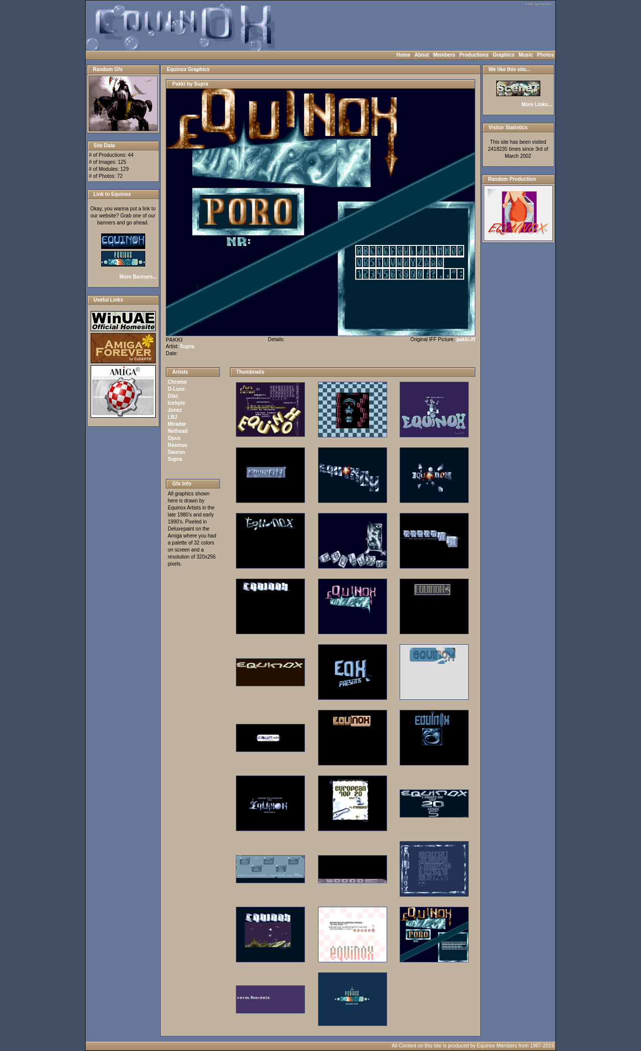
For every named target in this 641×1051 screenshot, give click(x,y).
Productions (473, 55)
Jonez (175, 410)
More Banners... (138, 277)
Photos (545, 55)
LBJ (172, 417)
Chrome (177, 382)
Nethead (177, 431)
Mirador (177, 424)
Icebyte (176, 403)
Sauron (176, 452)
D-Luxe (176, 389)
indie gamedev (538, 4)
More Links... (536, 104)
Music (526, 55)
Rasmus (177, 445)
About (422, 55)
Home (404, 55)
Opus (174, 438)
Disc (173, 396)
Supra (187, 346)
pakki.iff (465, 339)
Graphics (503, 55)
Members (444, 55)
